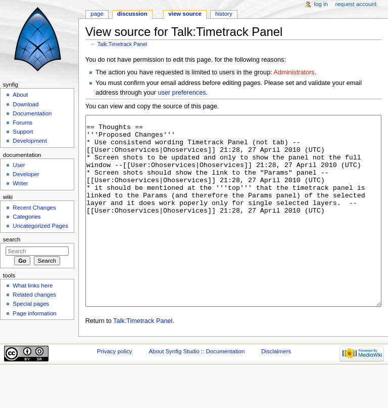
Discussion (132, 14)
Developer (26, 174)
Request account (356, 4)
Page (96, 14)
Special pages (31, 304)
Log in (321, 4)
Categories (26, 217)
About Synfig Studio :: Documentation (197, 389)
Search (12, 239)
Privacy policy (114, 389)
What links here (33, 285)
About (20, 95)
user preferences (182, 92)
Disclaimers (276, 389)
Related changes (34, 295)
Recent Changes (34, 208)
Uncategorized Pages (40, 226)
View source (185, 14)
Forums (22, 122)
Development (29, 141)
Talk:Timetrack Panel (123, 44)
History (223, 14)
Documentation (32, 113)
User (19, 165)
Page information (35, 313)
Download (25, 104)
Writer (20, 183)
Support (23, 132)
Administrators (294, 72)
